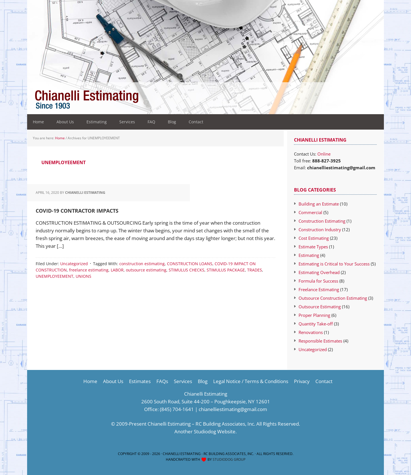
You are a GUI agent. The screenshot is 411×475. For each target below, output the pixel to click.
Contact (324, 381)
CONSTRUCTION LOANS (189, 263)
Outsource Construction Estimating (333, 298)
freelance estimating (88, 270)
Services (183, 381)
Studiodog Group (229, 459)
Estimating (309, 255)
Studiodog (205, 431)
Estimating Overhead (319, 272)
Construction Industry (320, 229)
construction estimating (142, 263)
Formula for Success (318, 281)
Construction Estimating (322, 221)
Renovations (311, 332)
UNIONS (83, 276)
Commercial (310, 212)
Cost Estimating (314, 238)
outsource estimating (146, 270)
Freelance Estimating (319, 289)
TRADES (254, 270)
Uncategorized (74, 263)
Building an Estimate (319, 204)
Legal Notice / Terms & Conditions (250, 381)
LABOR (117, 270)
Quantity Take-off (316, 324)
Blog (202, 381)
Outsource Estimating (320, 306)
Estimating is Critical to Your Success (334, 264)
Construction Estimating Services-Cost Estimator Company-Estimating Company (134, 100)
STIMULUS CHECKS (186, 270)
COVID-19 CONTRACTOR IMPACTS (77, 210)
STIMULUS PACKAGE (226, 270)
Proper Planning (314, 315)
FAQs (162, 381)
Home (90, 381)
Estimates (140, 381)
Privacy (302, 381)
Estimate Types (313, 246)
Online (324, 154)
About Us (113, 381)
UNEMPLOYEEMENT (54, 276)
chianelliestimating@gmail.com (233, 409)
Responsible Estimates (320, 341)
